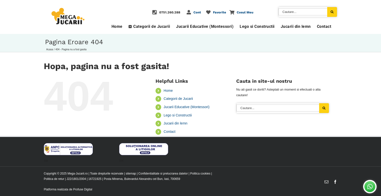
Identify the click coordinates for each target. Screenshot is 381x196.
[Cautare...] (303, 11)
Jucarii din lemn (175, 123)
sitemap (131, 173)
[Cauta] (332, 12)
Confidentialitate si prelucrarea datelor (163, 173)
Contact (169, 132)
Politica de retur (54, 179)
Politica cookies (200, 173)
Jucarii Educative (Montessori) (187, 107)
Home (168, 91)
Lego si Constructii (178, 115)
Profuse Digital (82, 189)
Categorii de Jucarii (178, 99)
